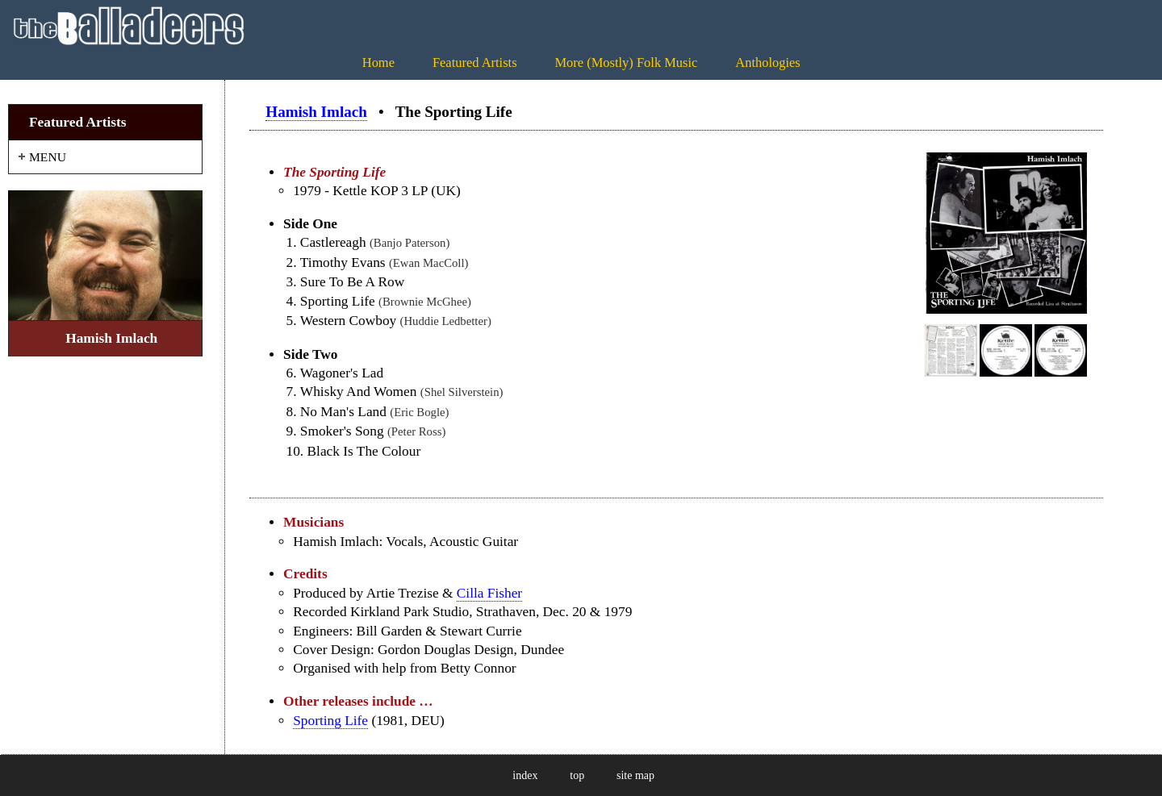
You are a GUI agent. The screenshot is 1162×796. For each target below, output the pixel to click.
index (524, 775)
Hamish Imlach (315, 111)
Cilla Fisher (489, 593)
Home (378, 62)
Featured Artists (475, 62)
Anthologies (767, 62)
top (577, 775)
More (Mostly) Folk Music (625, 62)
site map (635, 775)
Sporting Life (330, 720)
